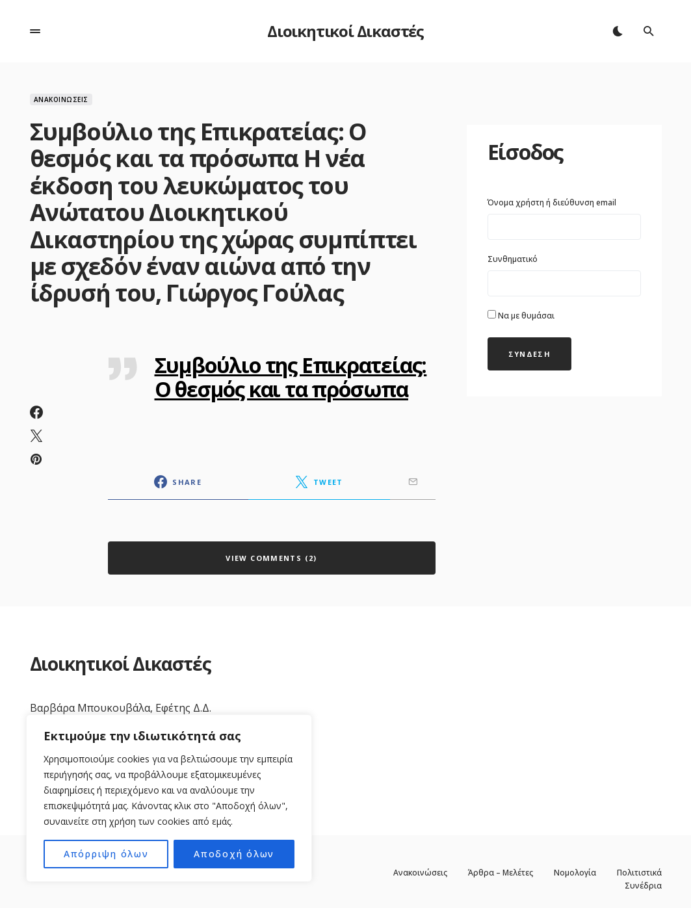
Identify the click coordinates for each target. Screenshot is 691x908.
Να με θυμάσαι (521, 315)
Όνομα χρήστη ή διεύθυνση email (552, 202)
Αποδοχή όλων (234, 854)
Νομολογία (575, 873)
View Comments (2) (271, 558)
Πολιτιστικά (639, 873)
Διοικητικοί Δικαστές (345, 31)
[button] (35, 31)
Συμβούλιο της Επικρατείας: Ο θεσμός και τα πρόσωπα (291, 377)
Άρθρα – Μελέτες (500, 873)
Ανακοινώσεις (61, 99)
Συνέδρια (643, 886)
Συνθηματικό (513, 259)
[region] (169, 798)
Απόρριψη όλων (106, 854)
